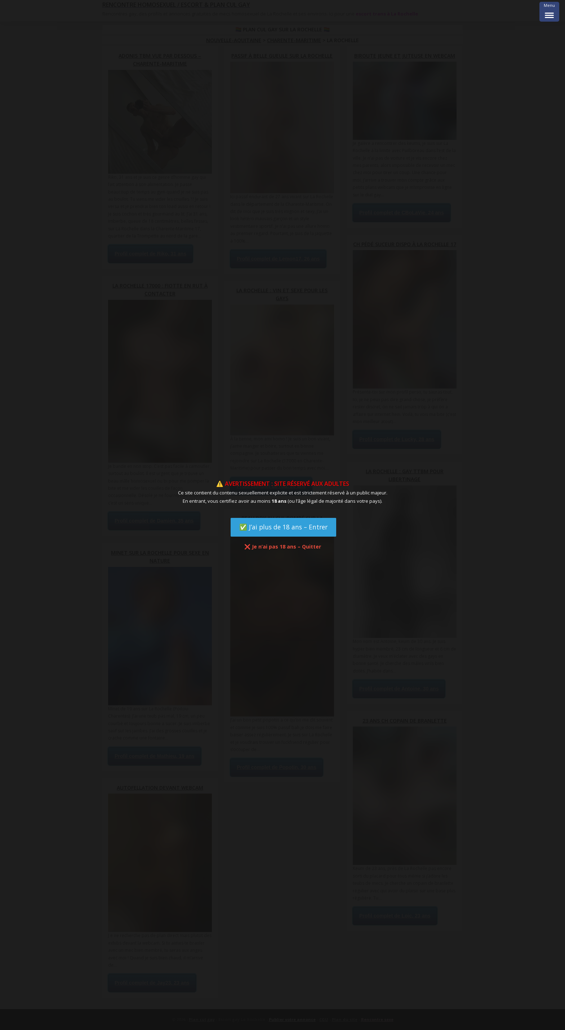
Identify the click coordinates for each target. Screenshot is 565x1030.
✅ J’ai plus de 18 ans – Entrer (283, 527)
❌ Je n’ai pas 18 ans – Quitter (282, 546)
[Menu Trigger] (549, 12)
